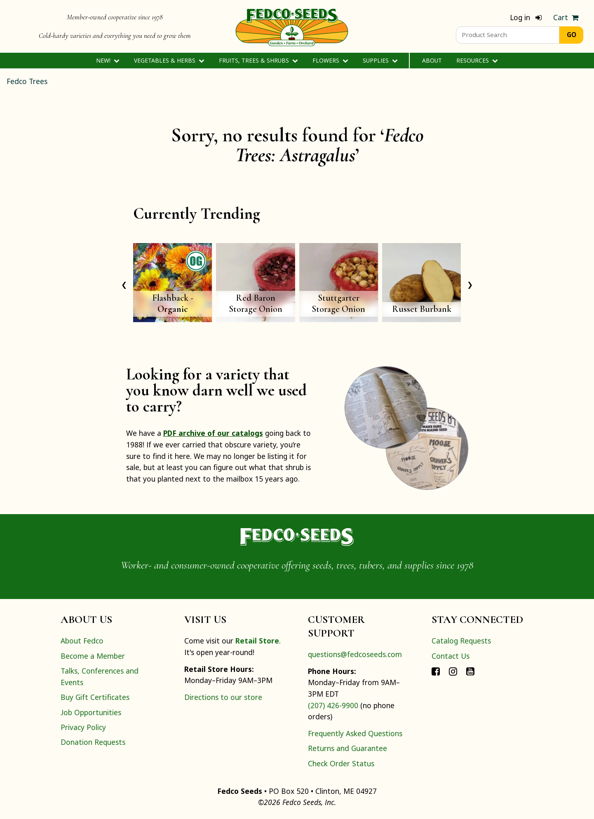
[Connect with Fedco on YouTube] (470, 671)
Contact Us (451, 656)
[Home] (292, 26)
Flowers (330, 60)
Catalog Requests (461, 641)
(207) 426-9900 (333, 705)
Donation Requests (93, 742)
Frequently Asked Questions (355, 733)
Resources (477, 60)
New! (108, 60)
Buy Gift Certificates (95, 697)
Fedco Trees (27, 81)
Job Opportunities (91, 712)
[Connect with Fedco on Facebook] (436, 671)
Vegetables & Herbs (169, 60)
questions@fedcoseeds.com (355, 654)
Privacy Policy (83, 727)
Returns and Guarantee (347, 748)
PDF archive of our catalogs (213, 433)
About (432, 60)
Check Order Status (341, 763)
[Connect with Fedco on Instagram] (453, 671)
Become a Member (93, 656)
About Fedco (82, 641)
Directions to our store (223, 697)
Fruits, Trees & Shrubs (258, 60)
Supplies (380, 60)
